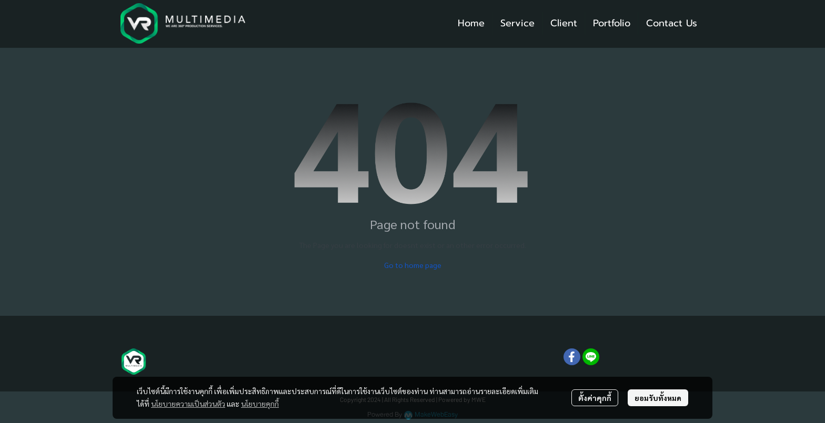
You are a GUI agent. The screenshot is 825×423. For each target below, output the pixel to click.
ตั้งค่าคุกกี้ (594, 398)
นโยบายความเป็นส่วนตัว (188, 403)
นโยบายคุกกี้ (260, 403)
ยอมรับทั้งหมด (658, 398)
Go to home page (412, 265)
